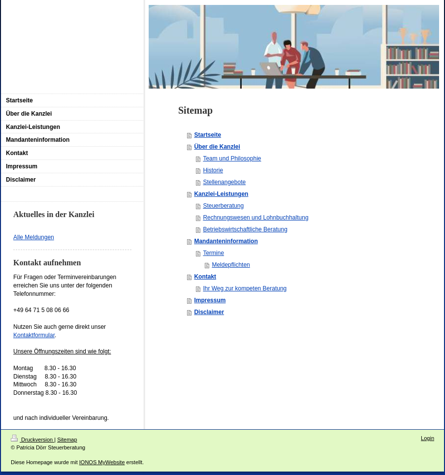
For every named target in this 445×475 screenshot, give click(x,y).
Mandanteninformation (225, 241)
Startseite (207, 134)
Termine (213, 253)
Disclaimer (209, 312)
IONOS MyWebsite (102, 462)
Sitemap (67, 440)
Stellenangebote (224, 182)
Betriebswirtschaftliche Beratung (245, 229)
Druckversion (32, 440)
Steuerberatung (223, 205)
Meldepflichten (231, 264)
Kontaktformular (34, 335)
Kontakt (205, 276)
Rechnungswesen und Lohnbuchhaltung (255, 217)
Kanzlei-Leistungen (221, 193)
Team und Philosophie (232, 158)
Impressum (209, 300)
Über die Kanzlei (217, 146)
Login (427, 438)
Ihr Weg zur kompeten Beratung (244, 288)
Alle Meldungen (33, 237)
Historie (213, 170)
